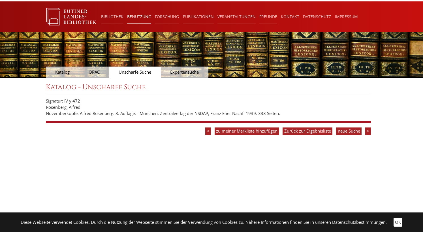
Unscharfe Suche (135, 72)
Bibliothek (112, 16)
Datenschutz (317, 16)
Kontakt (290, 16)
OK (398, 222)
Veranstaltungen (236, 16)
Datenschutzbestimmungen (359, 222)
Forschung (167, 16)
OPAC (94, 72)
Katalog (62, 72)
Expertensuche (184, 72)
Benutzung (139, 16)
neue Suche (349, 131)
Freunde (268, 16)
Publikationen (198, 16)
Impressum (346, 16)
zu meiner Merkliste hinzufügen (246, 131)
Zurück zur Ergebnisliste (307, 131)
